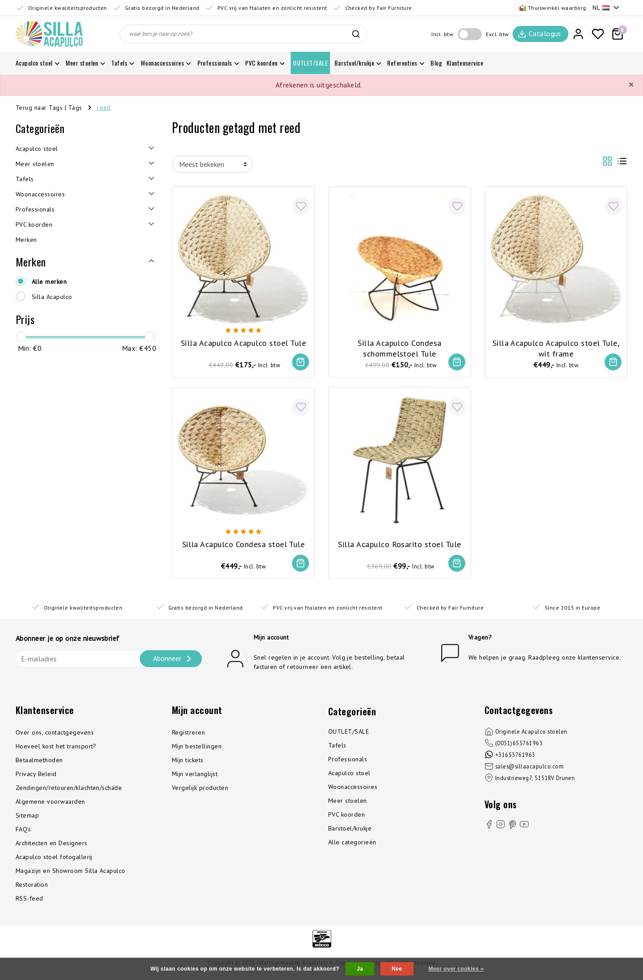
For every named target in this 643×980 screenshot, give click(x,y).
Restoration (32, 887)
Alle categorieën (352, 845)
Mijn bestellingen (196, 749)
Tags (75, 108)
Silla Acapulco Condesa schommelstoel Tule (400, 346)
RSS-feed (29, 901)
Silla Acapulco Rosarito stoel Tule (399, 543)
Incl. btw (442, 34)
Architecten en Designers (52, 846)
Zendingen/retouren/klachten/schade (69, 790)
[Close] (631, 84)
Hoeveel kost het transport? (56, 749)
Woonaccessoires (352, 789)
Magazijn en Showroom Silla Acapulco (70, 873)
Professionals (347, 762)
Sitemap (27, 818)
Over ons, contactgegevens (55, 735)
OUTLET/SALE (348, 734)
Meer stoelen (347, 803)
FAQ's (23, 832)
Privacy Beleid (36, 776)
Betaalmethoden (39, 763)
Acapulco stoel (349, 776)
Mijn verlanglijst (194, 776)
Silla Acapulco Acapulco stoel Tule (243, 341)
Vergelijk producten (200, 790)
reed (104, 108)
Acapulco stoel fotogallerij (54, 859)
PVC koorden (346, 817)
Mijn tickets (188, 763)
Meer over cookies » (456, 969)
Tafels (337, 748)
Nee (397, 969)
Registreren (188, 735)
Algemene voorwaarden (50, 804)
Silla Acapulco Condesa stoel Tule (243, 543)
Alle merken (49, 282)
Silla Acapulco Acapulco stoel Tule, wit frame (556, 346)
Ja (360, 969)
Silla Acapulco (52, 297)
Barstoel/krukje (350, 831)
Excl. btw (497, 34)
